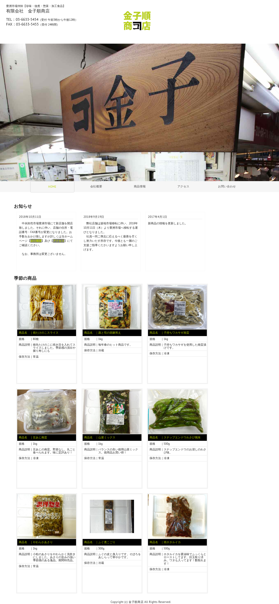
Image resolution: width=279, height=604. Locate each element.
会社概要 (96, 186)
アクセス (183, 186)
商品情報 (140, 186)
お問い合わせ (227, 186)
